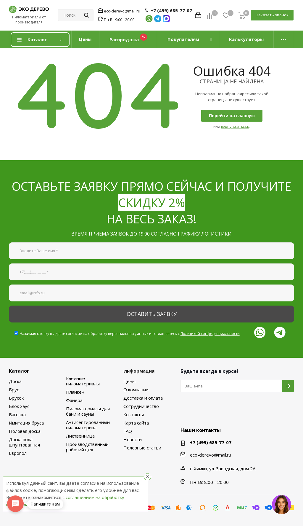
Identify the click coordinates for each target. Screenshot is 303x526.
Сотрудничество (141, 406)
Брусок (16, 398)
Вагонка (17, 414)
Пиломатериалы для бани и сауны (88, 411)
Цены (129, 381)
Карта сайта (136, 423)
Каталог (19, 371)
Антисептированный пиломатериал (88, 424)
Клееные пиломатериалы (83, 381)
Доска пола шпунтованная (24, 442)
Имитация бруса (26, 423)
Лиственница (80, 436)
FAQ (127, 431)
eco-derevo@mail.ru (122, 11)
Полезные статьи (142, 448)
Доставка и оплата (143, 398)
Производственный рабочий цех (87, 446)
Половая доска (25, 431)
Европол (18, 453)
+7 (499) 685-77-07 (171, 10)
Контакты (133, 414)
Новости (132, 439)
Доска (15, 381)
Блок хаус (19, 406)
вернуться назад (235, 126)
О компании (136, 389)
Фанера (74, 400)
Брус (14, 389)
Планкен (75, 392)
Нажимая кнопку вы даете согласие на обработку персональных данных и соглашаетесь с (130, 334)
